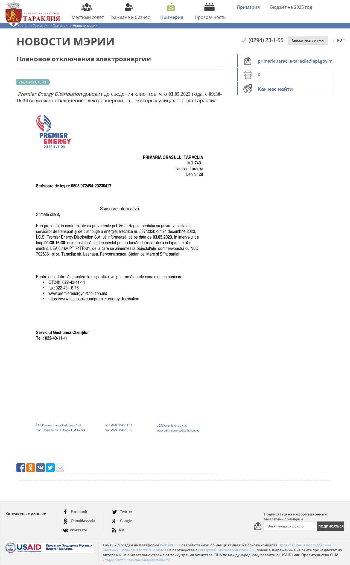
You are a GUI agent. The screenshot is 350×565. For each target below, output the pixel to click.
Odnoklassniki (79, 521)
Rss (118, 527)
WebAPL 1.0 (170, 545)
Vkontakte (75, 527)
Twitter (122, 511)
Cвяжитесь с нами (308, 40)
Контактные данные (25, 513)
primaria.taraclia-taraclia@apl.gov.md (295, 62)
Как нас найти (275, 89)
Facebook (75, 511)
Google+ (123, 521)
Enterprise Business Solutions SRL (226, 549)
